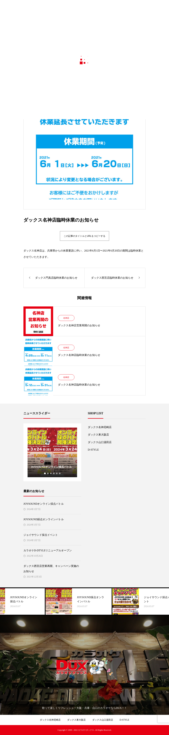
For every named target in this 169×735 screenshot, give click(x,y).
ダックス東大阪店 (98, 434)
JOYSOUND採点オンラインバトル (43, 519)
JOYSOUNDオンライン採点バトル (43, 503)
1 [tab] (45, 473)
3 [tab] (51, 473)
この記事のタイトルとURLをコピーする (84, 236)
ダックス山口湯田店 (100, 442)
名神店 (66, 318)
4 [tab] (54, 473)
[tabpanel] (52, 452)
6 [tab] (60, 473)
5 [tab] (57, 473)
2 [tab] (48, 473)
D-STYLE (93, 449)
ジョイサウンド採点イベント (40, 534)
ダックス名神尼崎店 (100, 427)
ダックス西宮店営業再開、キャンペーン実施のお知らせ (51, 569)
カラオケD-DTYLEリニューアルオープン (47, 550)
